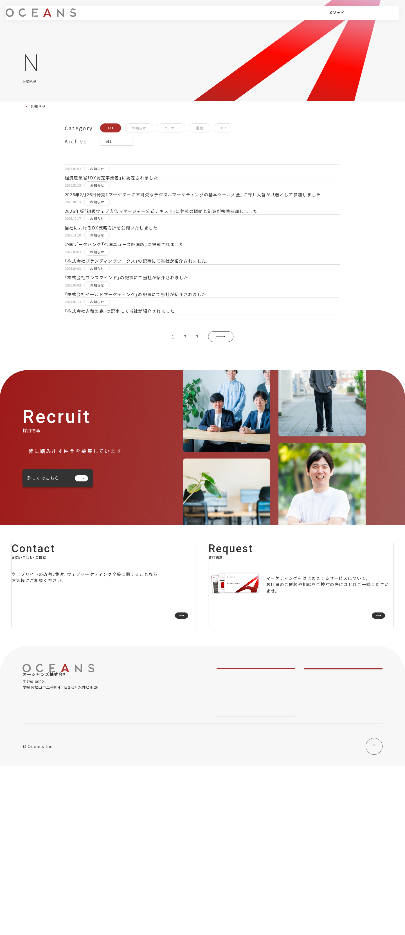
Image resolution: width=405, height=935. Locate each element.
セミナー (171, 127)
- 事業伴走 (226, 818)
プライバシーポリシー (188, 915)
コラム (244, 16)
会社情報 (265, 16)
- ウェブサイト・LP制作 (237, 845)
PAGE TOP (360, 915)
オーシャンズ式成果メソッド (244, 872)
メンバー (198, 16)
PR (223, 127)
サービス (148, 16)
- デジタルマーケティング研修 (243, 854)
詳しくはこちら (57, 589)
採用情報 (287, 16)
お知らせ (139, 127)
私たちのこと (229, 788)
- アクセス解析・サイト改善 (240, 836)
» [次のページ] (220, 448)
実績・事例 (222, 16)
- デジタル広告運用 (233, 827)
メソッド (175, 16)
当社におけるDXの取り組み (300, 915)
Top (26, 106)
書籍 (199, 127)
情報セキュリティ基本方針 (242, 915)
